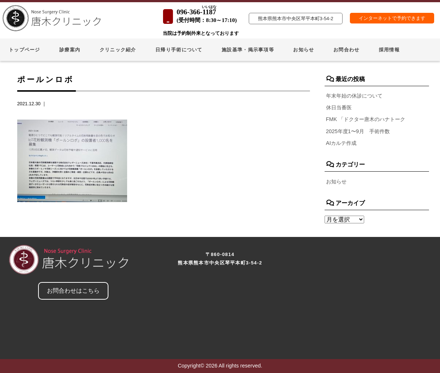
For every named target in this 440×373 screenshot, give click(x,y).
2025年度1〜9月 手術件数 (358, 131)
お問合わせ (346, 49)
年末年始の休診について (354, 96)
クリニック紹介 (118, 49)
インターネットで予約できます (392, 18)
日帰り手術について (179, 49)
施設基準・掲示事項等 (248, 49)
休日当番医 (339, 107)
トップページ (24, 49)
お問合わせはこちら (73, 291)
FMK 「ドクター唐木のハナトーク (365, 119)
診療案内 (69, 49)
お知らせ (303, 49)
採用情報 (389, 49)
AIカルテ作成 (341, 143)
